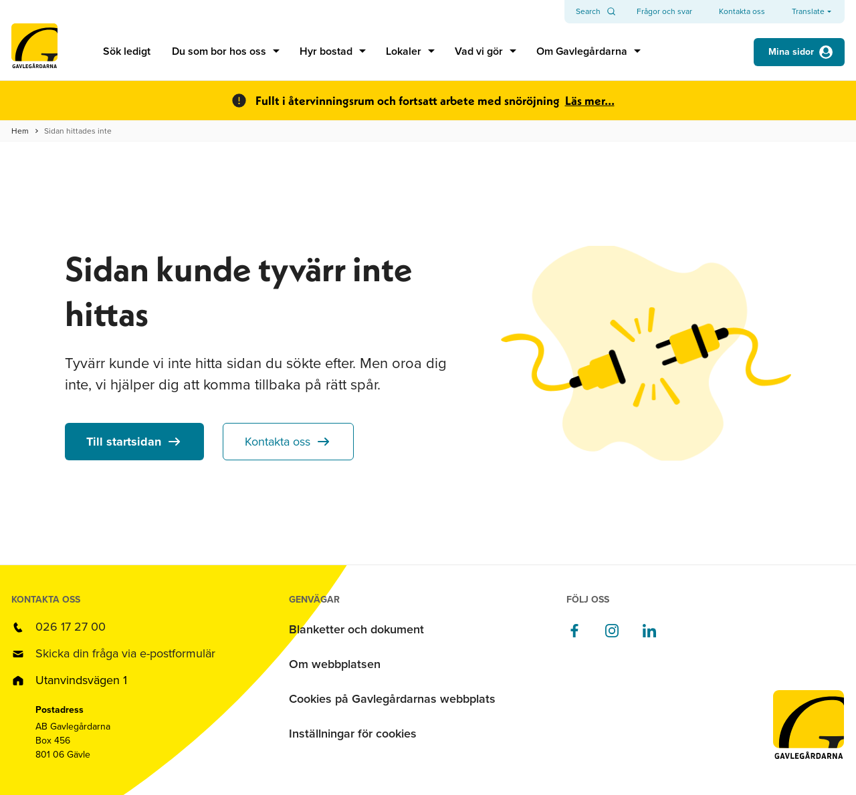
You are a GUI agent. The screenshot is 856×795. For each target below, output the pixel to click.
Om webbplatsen (335, 664)
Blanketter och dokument (356, 629)
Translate (808, 12)
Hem (20, 131)
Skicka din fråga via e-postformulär (125, 653)
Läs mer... (590, 100)
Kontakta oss (277, 441)
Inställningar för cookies (353, 733)
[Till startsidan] (34, 51)
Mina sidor (791, 52)
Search (588, 11)
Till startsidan (123, 441)
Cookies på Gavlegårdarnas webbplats (392, 698)
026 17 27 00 (70, 626)
